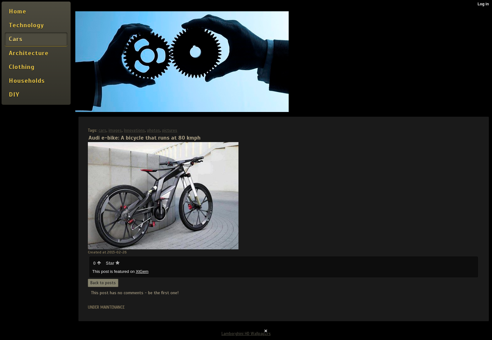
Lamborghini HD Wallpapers (246, 333)
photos (153, 130)
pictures (169, 130)
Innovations (134, 130)
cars (102, 130)
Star (113, 263)
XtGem (142, 271)
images (115, 130)
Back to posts (103, 282)
